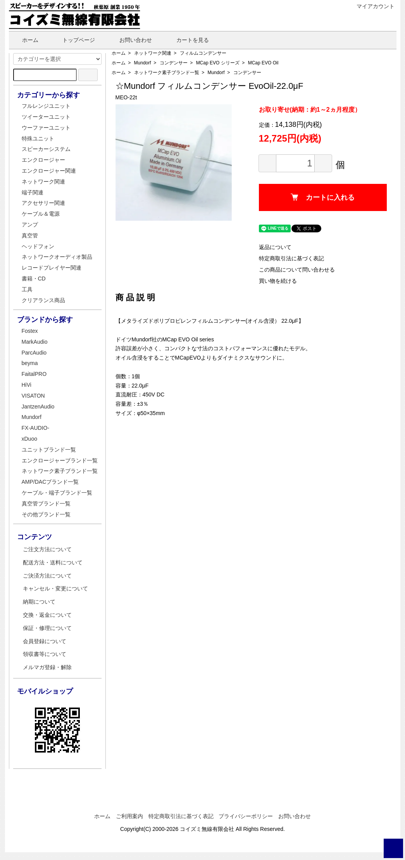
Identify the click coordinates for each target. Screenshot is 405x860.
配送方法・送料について (53, 562)
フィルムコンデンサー (203, 53)
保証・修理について (47, 628)
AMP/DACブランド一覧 (50, 482)
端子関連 (32, 192)
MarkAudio (35, 342)
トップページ (73, 40)
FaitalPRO (34, 374)
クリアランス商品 (43, 300)
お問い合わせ (130, 40)
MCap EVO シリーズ (218, 63)
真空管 (30, 235)
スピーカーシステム (46, 149)
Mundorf (142, 63)
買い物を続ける (278, 281)
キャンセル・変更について (55, 588)
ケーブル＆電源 (41, 214)
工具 (27, 289)
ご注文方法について (47, 549)
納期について (39, 602)
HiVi (26, 385)
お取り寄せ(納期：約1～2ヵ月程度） (310, 109)
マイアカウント (371, 6)
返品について (275, 247)
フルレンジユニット (46, 106)
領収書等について (44, 654)
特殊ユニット (38, 138)
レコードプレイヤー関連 (51, 268)
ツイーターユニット (46, 117)
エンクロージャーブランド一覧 (60, 460)
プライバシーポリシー (246, 816)
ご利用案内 (129, 816)
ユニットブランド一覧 (49, 449)
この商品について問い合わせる (297, 269)
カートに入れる (323, 197)
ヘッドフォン (38, 246)
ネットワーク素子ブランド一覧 (166, 72)
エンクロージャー (43, 160)
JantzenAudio (38, 406)
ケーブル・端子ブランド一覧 (57, 493)
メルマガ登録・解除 (47, 667)
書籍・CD (34, 278)
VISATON (33, 396)
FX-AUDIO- (36, 428)
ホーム (24, 40)
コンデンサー (174, 63)
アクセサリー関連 (43, 203)
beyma (30, 363)
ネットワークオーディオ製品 (57, 257)
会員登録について (44, 641)
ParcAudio (34, 353)
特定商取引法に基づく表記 (291, 258)
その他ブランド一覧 (46, 514)
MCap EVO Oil (263, 63)
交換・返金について (47, 615)
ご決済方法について (47, 576)
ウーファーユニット (46, 128)
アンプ (30, 224)
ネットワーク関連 (152, 53)
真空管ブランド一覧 (46, 503)
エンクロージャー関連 (49, 171)
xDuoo (29, 439)
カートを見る (187, 40)
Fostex (30, 331)
